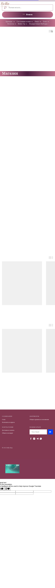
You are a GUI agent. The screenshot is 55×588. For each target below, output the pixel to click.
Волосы (10, 24)
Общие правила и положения (39, 419)
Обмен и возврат (7, 433)
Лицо (37, 21)
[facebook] (31, 438)
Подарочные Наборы (38, 24)
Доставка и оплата (8, 430)
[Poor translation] (7, 488)
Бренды (9, 21)
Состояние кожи (24, 21)
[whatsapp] (41, 438)
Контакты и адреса (8, 422)
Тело (45, 21)
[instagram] (34, 438)
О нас (3, 419)
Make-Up (21, 24)
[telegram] (37, 438)
